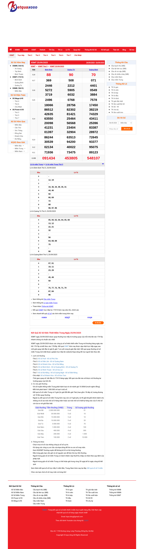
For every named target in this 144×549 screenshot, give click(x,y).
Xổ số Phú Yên (52, 359)
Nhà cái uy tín (50, 523)
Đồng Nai (18, 133)
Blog (124, 50)
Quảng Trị (18, 85)
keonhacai (88, 543)
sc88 (69, 540)
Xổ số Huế (42, 359)
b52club (58, 543)
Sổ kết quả (105, 50)
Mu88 (93, 523)
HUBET (78, 538)
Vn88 (54, 538)
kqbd (91, 542)
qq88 (50, 540)
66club (60, 540)
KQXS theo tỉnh (18, 142)
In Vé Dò (98, 323)
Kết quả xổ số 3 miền (95, 468)
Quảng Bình (19, 83)
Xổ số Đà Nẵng (58, 364)
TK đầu (68, 498)
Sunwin (97, 538)
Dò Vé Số (121, 118)
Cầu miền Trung (49, 299)
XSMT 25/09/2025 (57, 66)
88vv (93, 538)
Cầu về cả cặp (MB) (118, 71)
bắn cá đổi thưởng (47, 539)
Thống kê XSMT (47, 306)
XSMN (25, 50)
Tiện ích (116, 50)
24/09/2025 (90, 62)
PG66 (66, 540)
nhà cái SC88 (82, 540)
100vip (90, 523)
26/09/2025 (100, 62)
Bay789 (61, 539)
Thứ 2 (30, 55)
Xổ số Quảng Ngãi (57, 373)
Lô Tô (68, 50)
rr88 (68, 538)
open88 (57, 539)
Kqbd (75, 543)
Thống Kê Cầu (121, 62)
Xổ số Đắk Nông (71, 373)
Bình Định (18, 80)
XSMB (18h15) (18, 88)
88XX (74, 538)
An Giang (18, 69)
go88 (65, 542)
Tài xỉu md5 (58, 538)
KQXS (45, 510)
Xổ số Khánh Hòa (44, 364)
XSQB (89, 317)
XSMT (34, 50)
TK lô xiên (115, 90)
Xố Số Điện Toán (18, 95)
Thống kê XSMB (115, 490)
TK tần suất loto (117, 112)
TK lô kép (114, 93)
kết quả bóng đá (81, 543)
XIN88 (95, 539)
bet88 (65, 538)
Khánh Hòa (19, 136)
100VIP (60, 523)
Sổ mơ (131, 50)
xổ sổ (50, 314)
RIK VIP (82, 538)
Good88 (50, 538)
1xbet (63, 540)
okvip (54, 539)
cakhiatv (76, 539)
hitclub (92, 539)
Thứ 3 (38, 55)
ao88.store (45, 538)
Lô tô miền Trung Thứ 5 (54, 164)
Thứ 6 (61, 55)
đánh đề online (67, 539)
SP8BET (48, 542)
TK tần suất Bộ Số (118, 104)
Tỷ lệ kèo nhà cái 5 (67, 523)
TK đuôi (68, 501)
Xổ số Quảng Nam (57, 361)
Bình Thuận (19, 74)
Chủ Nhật (77, 55)
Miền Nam (18, 151)
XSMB (17, 50)
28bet (88, 538)
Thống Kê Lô (121, 84)
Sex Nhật (98, 523)
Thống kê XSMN (115, 492)
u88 (91, 538)
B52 (98, 540)
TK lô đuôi (115, 98)
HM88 (71, 538)
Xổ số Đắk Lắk (43, 361)
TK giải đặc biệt (117, 101)
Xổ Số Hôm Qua (18, 121)
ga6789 (44, 540)
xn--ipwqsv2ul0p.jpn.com (73, 542)
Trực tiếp (21, 55)
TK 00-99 (89, 498)
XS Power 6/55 (18, 110)
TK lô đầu (114, 96)
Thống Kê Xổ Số (91, 50)
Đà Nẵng (18, 139)
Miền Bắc (18, 91)
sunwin (85, 539)
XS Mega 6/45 (17, 98)
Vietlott (42, 50)
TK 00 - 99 (115, 107)
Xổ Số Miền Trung (18, 495)
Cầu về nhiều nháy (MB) (120, 74)
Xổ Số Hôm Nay (18, 62)
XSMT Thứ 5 (42, 66)
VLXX (74, 523)
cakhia (81, 542)
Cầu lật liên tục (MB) (118, 69)
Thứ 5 (53, 55)
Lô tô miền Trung (36, 164)
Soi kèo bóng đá (70, 543)
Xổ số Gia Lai (57, 370)
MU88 (85, 523)
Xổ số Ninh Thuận (44, 370)
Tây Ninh (18, 71)
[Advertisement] (72, 29)
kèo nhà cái (45, 543)
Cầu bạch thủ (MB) (118, 66)
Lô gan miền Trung (50, 303)
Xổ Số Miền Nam (17, 492)
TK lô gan (114, 87)
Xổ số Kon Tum (60, 375)
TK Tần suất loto (92, 492)
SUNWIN (53, 542)
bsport (85, 542)
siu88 (47, 540)
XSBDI (44, 317)
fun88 (91, 540)
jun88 (88, 542)
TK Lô (60, 50)
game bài (76, 540)
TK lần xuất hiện (92, 495)
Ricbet (88, 539)
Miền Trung (19, 149)
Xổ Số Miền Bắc (17, 490)
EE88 (77, 523)
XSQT (67, 317)
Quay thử (76, 50)
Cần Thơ (18, 128)
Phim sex (68, 525)
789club (44, 542)
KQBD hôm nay (74, 525)
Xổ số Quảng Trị (72, 367)
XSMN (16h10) (18, 66)
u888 (62, 538)
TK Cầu (51, 50)
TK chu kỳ (115, 110)
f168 (100, 538)
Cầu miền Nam (116, 77)
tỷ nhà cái (57, 542)
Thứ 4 (45, 55)
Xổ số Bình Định (44, 367)
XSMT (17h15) (18, 77)
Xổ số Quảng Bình (58, 367)
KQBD (55, 523)
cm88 (72, 539)
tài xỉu (50, 543)
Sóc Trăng (18, 130)
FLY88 (85, 538)
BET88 (99, 539)
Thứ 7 (69, 55)
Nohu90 (82, 523)
